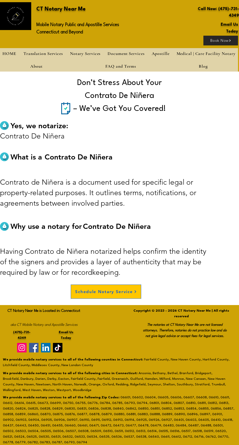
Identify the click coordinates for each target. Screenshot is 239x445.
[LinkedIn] (45, 347)
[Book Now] (220, 40)
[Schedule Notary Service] (106, 292)
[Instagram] (22, 347)
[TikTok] (57, 347)
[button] (85, 53)
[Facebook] (34, 347)
